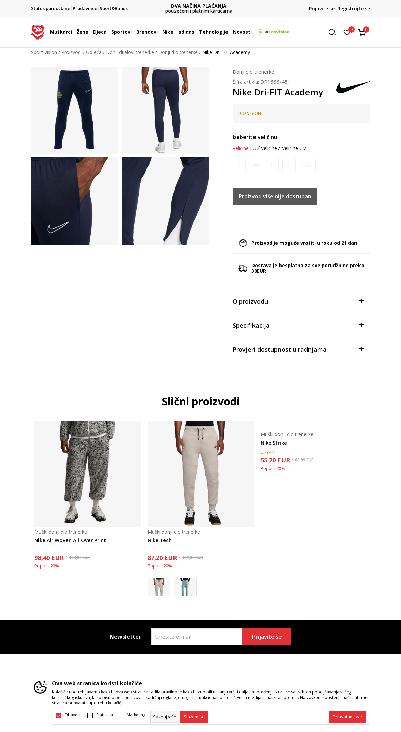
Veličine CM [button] (294, 148)
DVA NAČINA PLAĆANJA (200, 5)
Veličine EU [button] (244, 148)
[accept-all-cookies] (347, 717)
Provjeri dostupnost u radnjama (298, 348)
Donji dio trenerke (178, 52)
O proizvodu (298, 300)
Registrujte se (353, 8)
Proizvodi (71, 52)
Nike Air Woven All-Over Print (70, 540)
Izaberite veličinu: (256, 137)
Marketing (136, 715)
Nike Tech (160, 540)
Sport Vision (44, 52)
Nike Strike (274, 442)
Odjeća (94, 52)
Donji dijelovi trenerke (130, 52)
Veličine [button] (269, 148)
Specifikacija (298, 324)
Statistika (104, 715)
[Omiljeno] (347, 32)
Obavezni (73, 715)
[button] (334, 32)
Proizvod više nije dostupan (275, 196)
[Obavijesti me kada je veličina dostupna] (239, 165)
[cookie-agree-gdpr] (194, 717)
